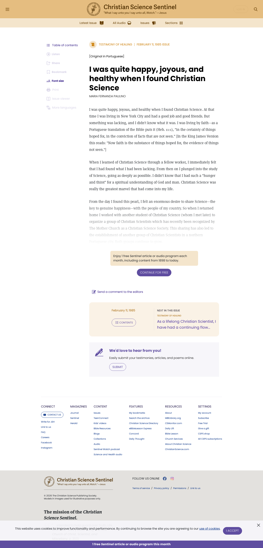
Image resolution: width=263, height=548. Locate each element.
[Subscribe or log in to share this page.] (54, 63)
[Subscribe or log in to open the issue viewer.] (59, 98)
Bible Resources (102, 428)
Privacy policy (161, 487)
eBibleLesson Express (140, 428)
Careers (45, 437)
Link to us (46, 427)
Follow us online (146, 478)
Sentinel (74, 418)
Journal (74, 412)
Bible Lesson (171, 433)
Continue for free (153, 272)
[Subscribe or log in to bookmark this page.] (57, 72)
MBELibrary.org (173, 418)
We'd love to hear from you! (133, 350)
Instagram (46, 447)
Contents (122, 322)
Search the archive (139, 418)
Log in (241, 9)
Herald (73, 423)
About (168, 412)
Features (136, 406)
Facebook (46, 442)
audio (108, 454)
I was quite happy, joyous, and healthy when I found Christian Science (145, 78)
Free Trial (203, 423)
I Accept (232, 531)
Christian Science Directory (143, 423)
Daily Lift (169, 428)
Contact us (52, 414)
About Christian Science (178, 444)
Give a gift (203, 428)
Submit (116, 366)
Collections (100, 438)
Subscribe (203, 418)
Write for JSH (48, 421)
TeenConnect (101, 418)
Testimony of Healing (113, 44)
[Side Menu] (7, 9)
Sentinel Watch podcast (107, 449)
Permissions (179, 487)
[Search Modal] (255, 9)
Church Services (174, 438)
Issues (97, 412)
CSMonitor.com (173, 423)
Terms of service (141, 487)
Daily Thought (136, 438)
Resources (173, 406)
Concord (134, 433)
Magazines (78, 406)
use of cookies (209, 529)
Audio (97, 444)
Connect (48, 406)
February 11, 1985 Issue (151, 44)
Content (100, 406)
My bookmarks (137, 412)
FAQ (43, 432)
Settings (204, 406)
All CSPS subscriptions (210, 438)
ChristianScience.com (177, 449)
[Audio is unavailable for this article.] (54, 54)
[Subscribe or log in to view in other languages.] (62, 107)
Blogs (97, 433)
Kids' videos (100, 423)
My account (204, 412)
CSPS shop (204, 433)
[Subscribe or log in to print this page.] (53, 89)
